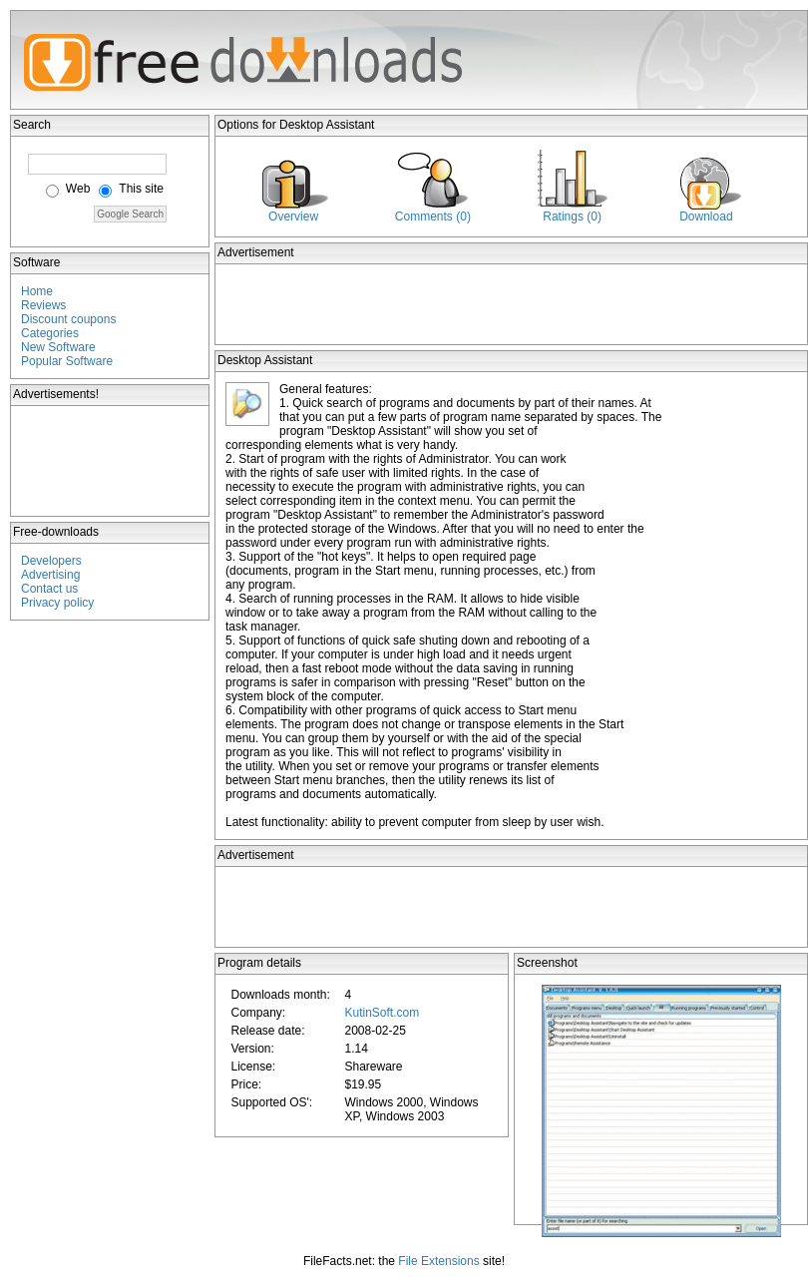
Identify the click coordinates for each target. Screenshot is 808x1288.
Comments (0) (433, 216)
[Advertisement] (111, 461)
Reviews (43, 305)
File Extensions (438, 1261)
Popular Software (67, 361)
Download (705, 216)
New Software (58, 347)
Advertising (50, 575)
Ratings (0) (572, 216)
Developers (51, 561)
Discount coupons (68, 319)
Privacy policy (57, 603)
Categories (50, 333)
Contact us (49, 589)
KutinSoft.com (381, 1013)
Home (37, 291)
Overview (293, 216)
